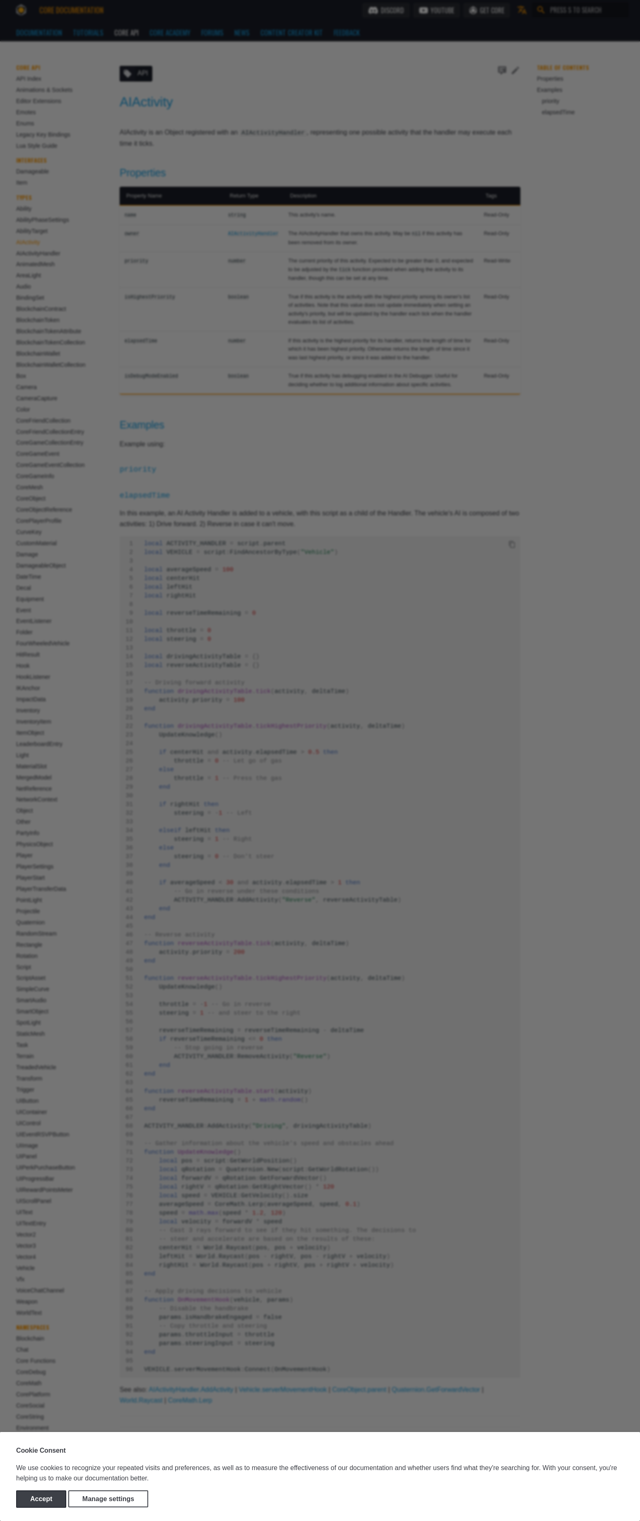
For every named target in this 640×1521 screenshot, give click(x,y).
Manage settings (108, 1498)
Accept (41, 1498)
